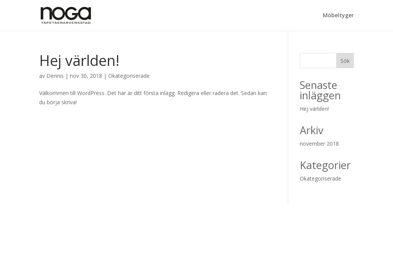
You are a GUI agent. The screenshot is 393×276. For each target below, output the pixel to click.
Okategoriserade (129, 75)
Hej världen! (79, 60)
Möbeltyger (338, 16)
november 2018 (319, 143)
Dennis (55, 75)
